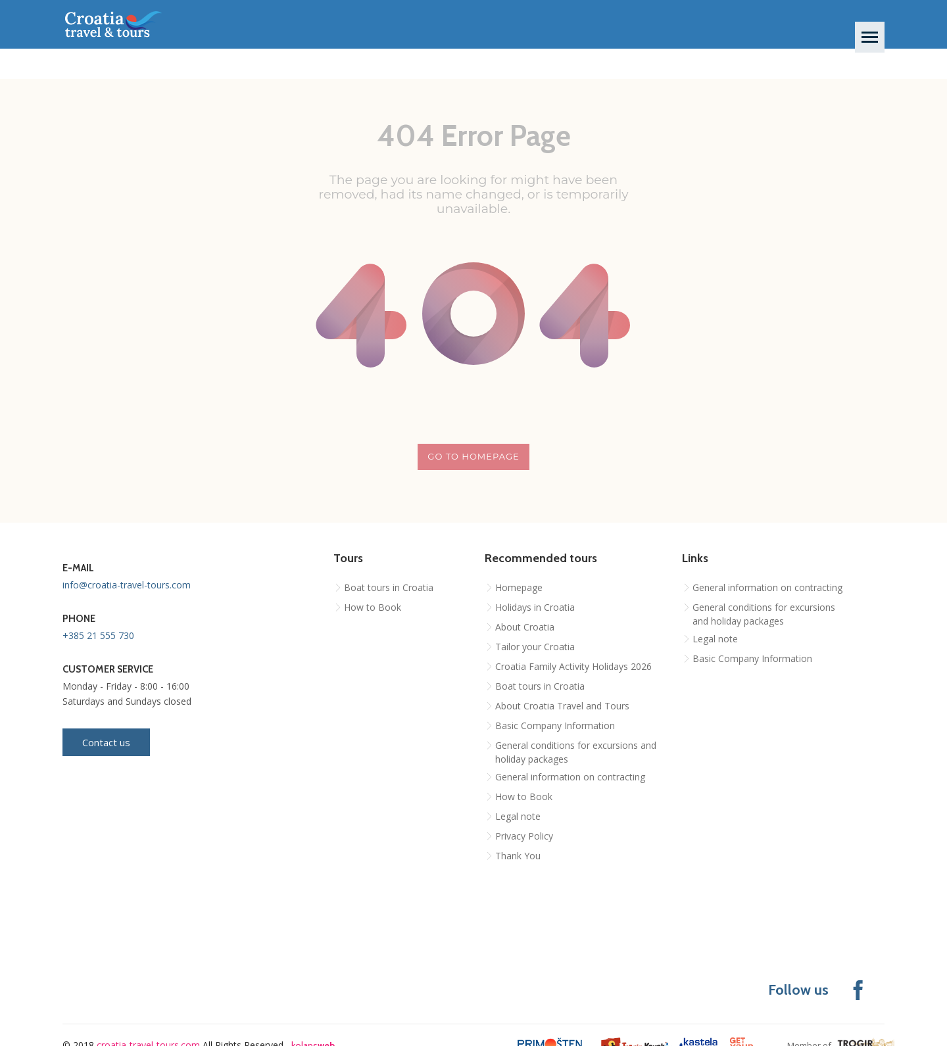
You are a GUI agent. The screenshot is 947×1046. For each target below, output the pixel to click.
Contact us (106, 742)
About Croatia (524, 627)
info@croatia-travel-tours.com (126, 585)
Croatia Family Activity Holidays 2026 (573, 666)
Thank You (518, 855)
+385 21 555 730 (98, 635)
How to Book (372, 607)
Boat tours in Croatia (388, 587)
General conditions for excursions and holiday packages (575, 752)
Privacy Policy (524, 836)
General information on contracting (570, 777)
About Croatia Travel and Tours (562, 706)
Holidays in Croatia (535, 607)
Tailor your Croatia (535, 646)
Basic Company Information (555, 725)
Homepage (519, 587)
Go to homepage (473, 456)
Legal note (518, 816)
